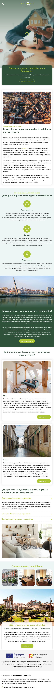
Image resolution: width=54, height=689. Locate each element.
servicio (24, 148)
